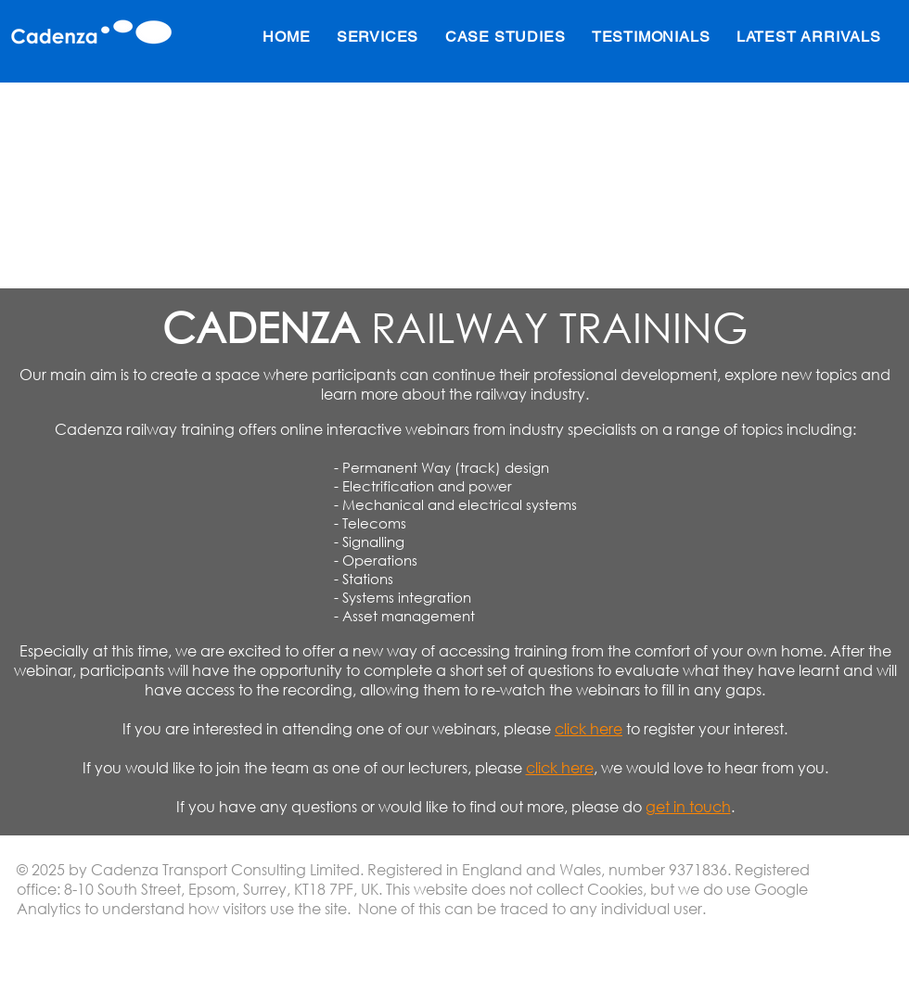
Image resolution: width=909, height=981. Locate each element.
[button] (378, 37)
